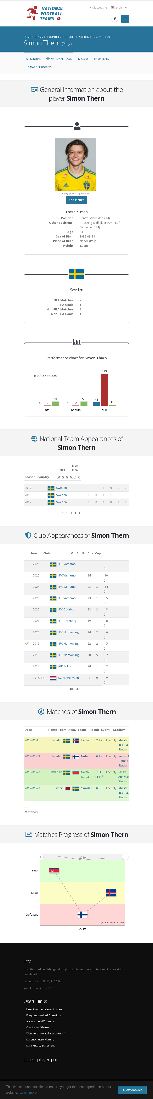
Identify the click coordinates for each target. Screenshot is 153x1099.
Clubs (83, 59)
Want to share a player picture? (45, 1029)
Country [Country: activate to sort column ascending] (54, 472)
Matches (101, 59)
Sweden (62, 483)
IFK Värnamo (64, 559)
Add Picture (77, 200)
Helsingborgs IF (65, 674)
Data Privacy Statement (40, 1041)
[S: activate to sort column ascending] (97, 472)
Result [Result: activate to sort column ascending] (99, 725)
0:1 (98, 752)
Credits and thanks (38, 1023)
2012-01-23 (32, 783)
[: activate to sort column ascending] (27, 548)
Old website (98, 7)
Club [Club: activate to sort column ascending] (50, 549)
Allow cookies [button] (132, 1090)
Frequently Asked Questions (44, 1011)
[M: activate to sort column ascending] (91, 472)
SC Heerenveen (65, 631)
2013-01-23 (32, 767)
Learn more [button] (28, 1092)
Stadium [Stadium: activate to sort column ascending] (124, 725)
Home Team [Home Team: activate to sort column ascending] (61, 725)
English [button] (119, 7)
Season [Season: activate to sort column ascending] (30, 472)
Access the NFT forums (40, 1017)
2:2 (98, 736)
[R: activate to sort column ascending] (105, 548)
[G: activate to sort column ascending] (103, 472)
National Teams (59, 59)
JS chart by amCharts (45, 375)
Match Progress (39, 67)
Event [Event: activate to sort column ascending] (110, 725)
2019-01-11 (32, 736)
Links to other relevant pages (44, 1004)
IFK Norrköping (65, 603)
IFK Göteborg (64, 588)
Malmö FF (62, 653)
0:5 (98, 783)
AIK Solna (61, 624)
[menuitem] (82, 852)
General (33, 59)
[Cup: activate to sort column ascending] (125, 548)
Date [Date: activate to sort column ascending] (28, 725)
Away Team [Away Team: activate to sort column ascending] (81, 725)
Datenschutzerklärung (40, 1035)
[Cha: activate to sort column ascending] (117, 548)
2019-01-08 (32, 752)
